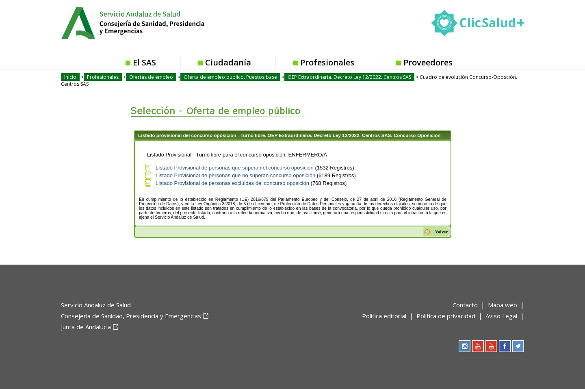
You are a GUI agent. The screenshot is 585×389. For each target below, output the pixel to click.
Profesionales (327, 62)
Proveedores (428, 62)
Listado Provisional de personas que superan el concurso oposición (235, 168)
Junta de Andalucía (86, 327)
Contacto (465, 305)
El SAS (144, 62)
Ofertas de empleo (151, 77)
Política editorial (384, 316)
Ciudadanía (228, 62)
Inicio (70, 77)
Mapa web (502, 305)
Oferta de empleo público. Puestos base (230, 77)
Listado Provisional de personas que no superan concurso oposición (235, 175)
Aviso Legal (501, 316)
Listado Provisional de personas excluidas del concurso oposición (232, 183)
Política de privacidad (445, 316)
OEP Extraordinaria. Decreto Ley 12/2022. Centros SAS (349, 77)
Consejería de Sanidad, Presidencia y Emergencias (131, 316)
